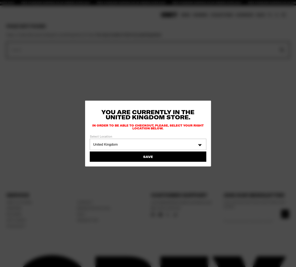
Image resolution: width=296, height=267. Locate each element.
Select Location (101, 136)
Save (148, 157)
